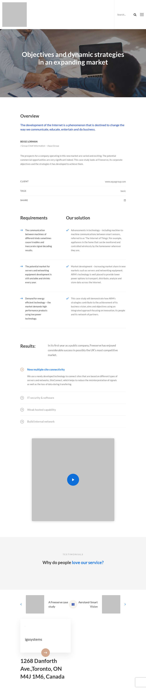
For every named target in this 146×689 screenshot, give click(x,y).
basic (123, 199)
